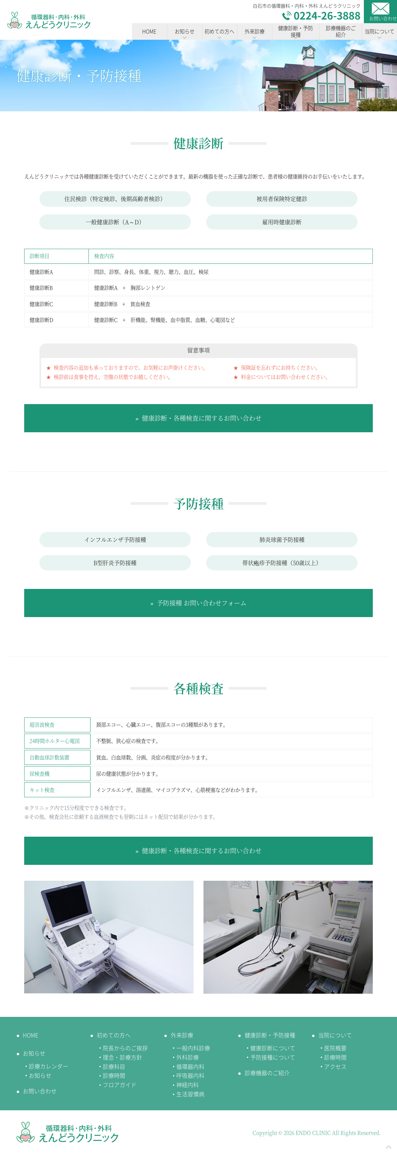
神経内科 (187, 1085)
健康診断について (272, 1048)
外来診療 (182, 1035)
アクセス (335, 1067)
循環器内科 (190, 1067)
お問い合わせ (40, 1091)
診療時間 (114, 1075)
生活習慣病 (190, 1094)
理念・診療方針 (122, 1057)
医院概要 (335, 1048)
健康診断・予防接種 (270, 1035)
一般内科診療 (193, 1048)
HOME (30, 1035)
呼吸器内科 (190, 1075)
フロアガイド (120, 1085)
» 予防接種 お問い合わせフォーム (198, 602)
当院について (335, 1035)
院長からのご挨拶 (125, 1048)
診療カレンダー (48, 1066)
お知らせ (34, 1053)
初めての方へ (114, 1035)
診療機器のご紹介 (267, 1073)
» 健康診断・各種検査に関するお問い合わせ (199, 417)
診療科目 (114, 1067)
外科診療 (187, 1057)
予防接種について (272, 1057)
